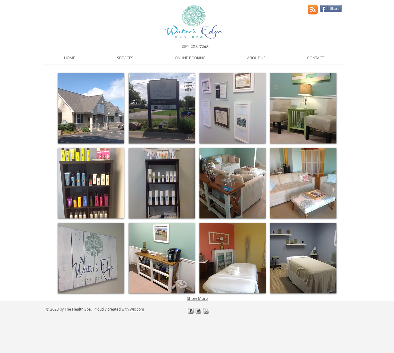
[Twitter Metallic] (198, 311)
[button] (125, 57)
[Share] (331, 8)
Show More (197, 298)
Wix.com (137, 309)
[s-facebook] (191, 311)
